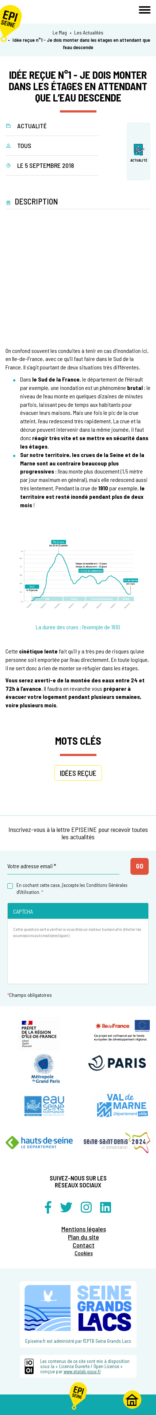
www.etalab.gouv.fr (82, 1371)
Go (139, 866)
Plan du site (83, 1237)
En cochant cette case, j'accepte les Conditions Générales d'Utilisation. (67, 888)
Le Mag (60, 32)
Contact (84, 1245)
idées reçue (78, 773)
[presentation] (68, 964)
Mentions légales (83, 1229)
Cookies (84, 1252)
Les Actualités (88, 32)
